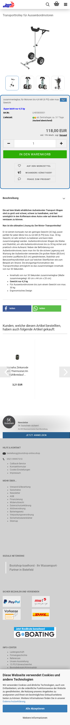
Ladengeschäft (17, 652)
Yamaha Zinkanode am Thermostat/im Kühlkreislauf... (17, 371)
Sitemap (14, 521)
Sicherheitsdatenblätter (21, 518)
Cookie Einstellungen (20, 469)
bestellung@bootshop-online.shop (23, 453)
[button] (8, 143)
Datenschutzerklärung (14, 701)
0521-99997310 (14, 459)
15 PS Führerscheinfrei (21, 664)
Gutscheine (15, 490)
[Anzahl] (35, 143)
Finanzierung (16, 499)
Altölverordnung (17, 508)
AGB (12, 496)
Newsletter (15, 493)
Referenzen (15, 658)
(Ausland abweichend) (42, 120)
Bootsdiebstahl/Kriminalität (23, 667)
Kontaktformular (18, 466)
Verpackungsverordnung (22, 514)
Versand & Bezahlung (20, 487)
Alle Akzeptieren (35, 708)
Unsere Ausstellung (19, 661)
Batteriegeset (16, 511)
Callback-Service (18, 463)
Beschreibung (10, 198)
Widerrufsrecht (17, 502)
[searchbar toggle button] (47, 4)
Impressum (15, 473)
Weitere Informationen (35, 717)
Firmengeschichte (18, 655)
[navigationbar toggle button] (65, 4)
